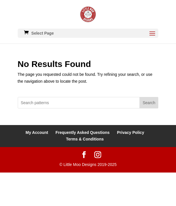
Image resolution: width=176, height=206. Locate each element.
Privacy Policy (130, 132)
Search (149, 102)
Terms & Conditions (85, 139)
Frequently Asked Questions (82, 132)
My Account (37, 132)
